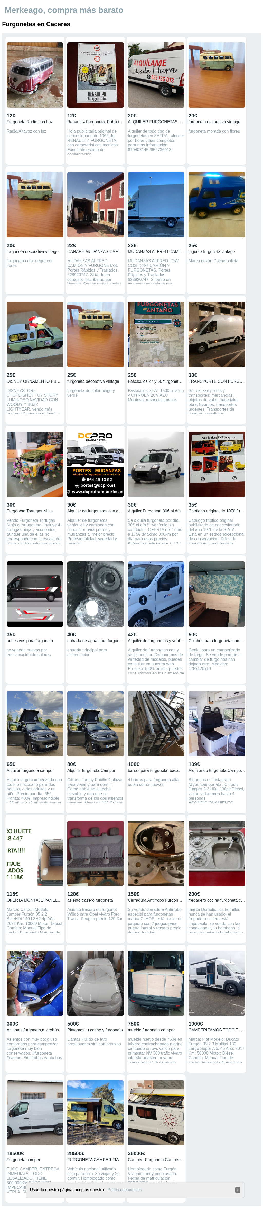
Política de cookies (125, 1190)
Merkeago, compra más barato (64, 10)
